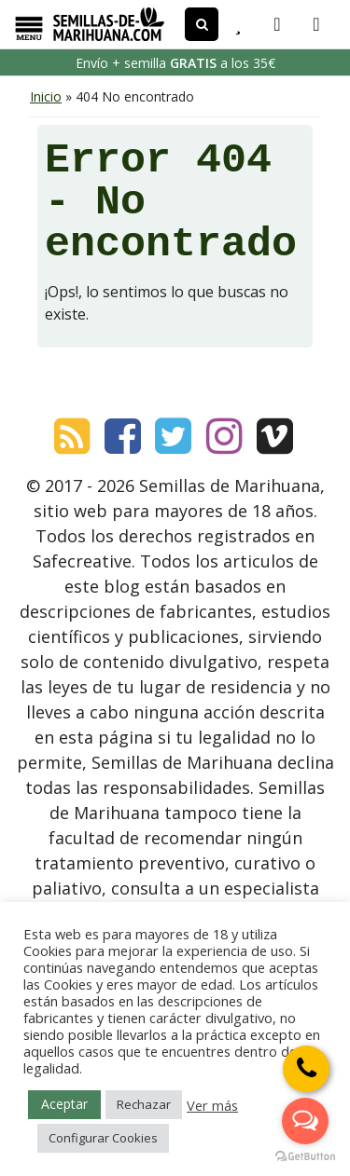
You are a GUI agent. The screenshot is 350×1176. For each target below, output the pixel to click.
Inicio (46, 96)
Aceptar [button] (64, 1104)
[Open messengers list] (305, 1121)
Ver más (212, 1105)
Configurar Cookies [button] (103, 1137)
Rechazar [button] (144, 1104)
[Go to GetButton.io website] (305, 1157)
